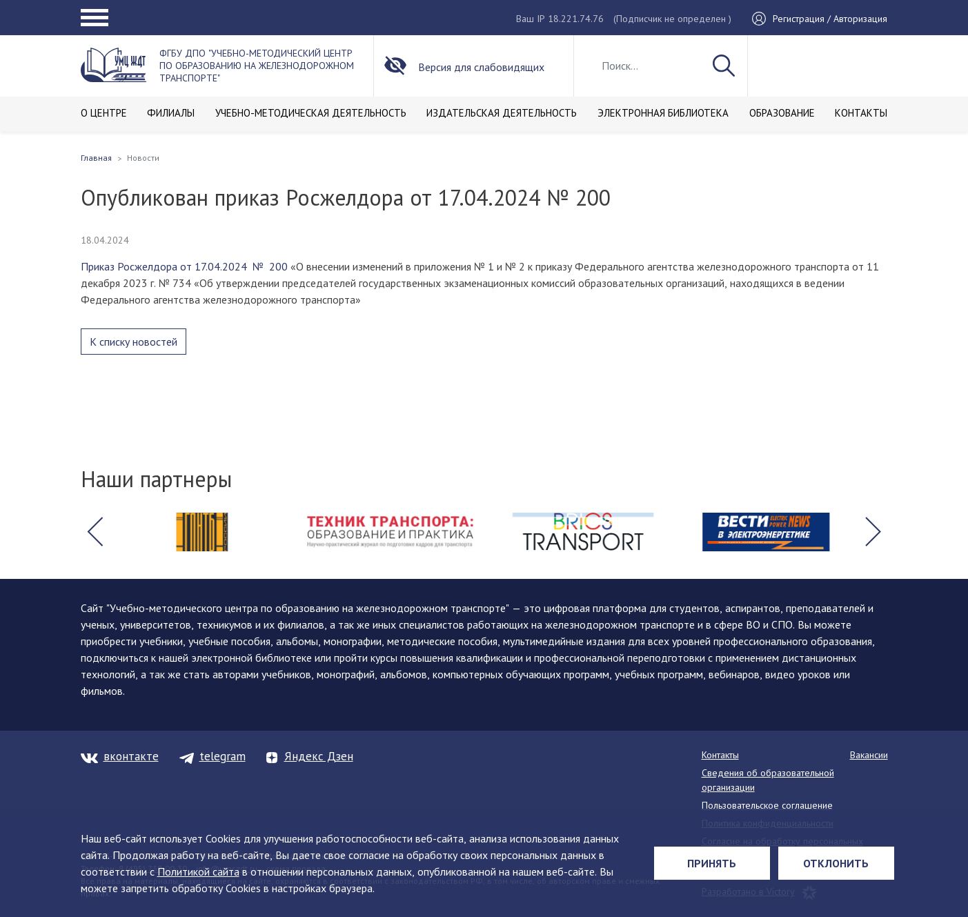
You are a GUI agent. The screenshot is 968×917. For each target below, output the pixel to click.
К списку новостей (133, 341)
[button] (95, 531)
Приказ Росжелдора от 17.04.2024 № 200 (184, 266)
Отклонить (836, 863)
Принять (711, 863)
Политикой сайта (198, 871)
